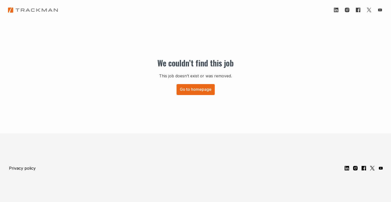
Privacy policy (22, 168)
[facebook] (358, 10)
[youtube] (380, 10)
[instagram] (347, 10)
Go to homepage (195, 89)
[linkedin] (336, 10)
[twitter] (369, 10)
